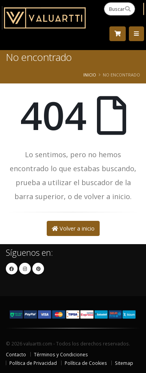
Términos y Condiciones (61, 354)
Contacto (16, 354)
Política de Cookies (86, 363)
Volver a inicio (73, 228)
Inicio (89, 75)
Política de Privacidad (33, 363)
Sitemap (124, 363)
